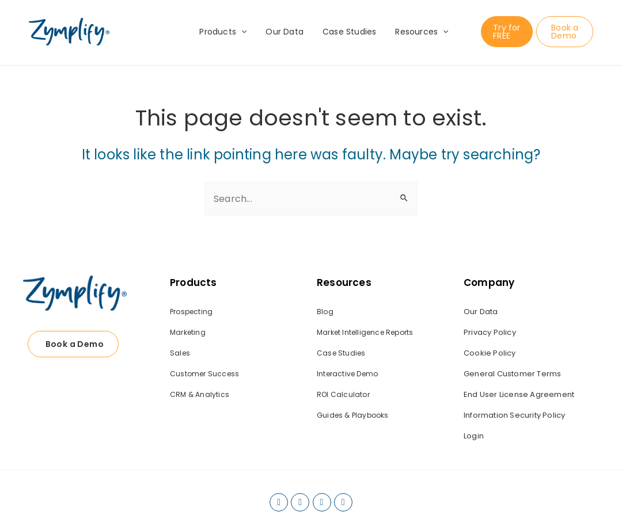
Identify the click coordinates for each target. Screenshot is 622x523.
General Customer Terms (512, 373)
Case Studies (348, 31)
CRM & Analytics (199, 394)
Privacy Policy (490, 332)
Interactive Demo (347, 374)
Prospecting (191, 311)
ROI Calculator (343, 394)
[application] (246, 31)
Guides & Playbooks (353, 415)
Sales (180, 353)
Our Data (286, 31)
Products (227, 31)
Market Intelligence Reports (365, 332)
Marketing (188, 332)
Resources (417, 31)
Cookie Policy (490, 353)
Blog (325, 311)
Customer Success (204, 374)
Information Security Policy (514, 415)
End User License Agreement (519, 394)
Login (474, 435)
